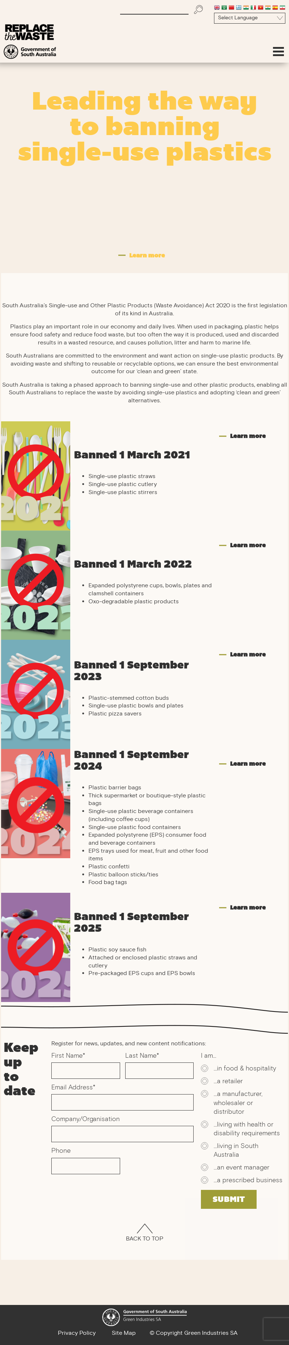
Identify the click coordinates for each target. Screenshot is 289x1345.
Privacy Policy (77, 1333)
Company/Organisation (85, 1119)
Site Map (124, 1333)
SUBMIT (229, 1199)
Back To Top (144, 1233)
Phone (61, 1151)
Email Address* (73, 1088)
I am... (208, 1056)
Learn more (248, 436)
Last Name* (142, 1056)
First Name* (68, 1056)
